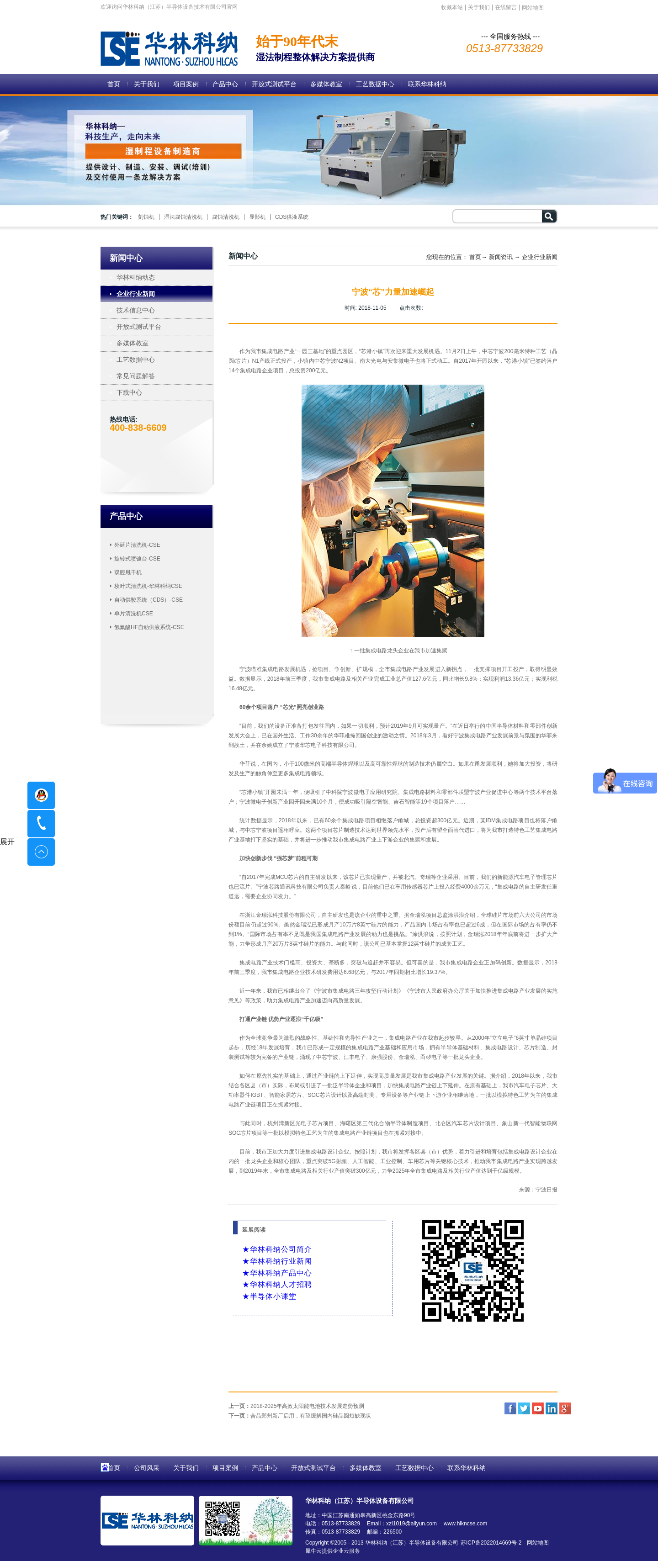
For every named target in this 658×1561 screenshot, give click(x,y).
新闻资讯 (501, 257)
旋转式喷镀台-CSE (137, 559)
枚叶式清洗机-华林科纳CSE (148, 586)
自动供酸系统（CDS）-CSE (148, 600)
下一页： (299, 1416)
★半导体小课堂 (269, 1296)
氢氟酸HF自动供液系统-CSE (149, 627)
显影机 (257, 217)
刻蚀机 (146, 217)
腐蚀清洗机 (225, 217)
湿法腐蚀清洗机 (183, 217)
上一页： (296, 1406)
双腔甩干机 (128, 572)
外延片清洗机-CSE (137, 545)
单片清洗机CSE (133, 613)
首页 (113, 84)
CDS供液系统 (291, 217)
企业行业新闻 (539, 257)
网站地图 (536, 1543)
